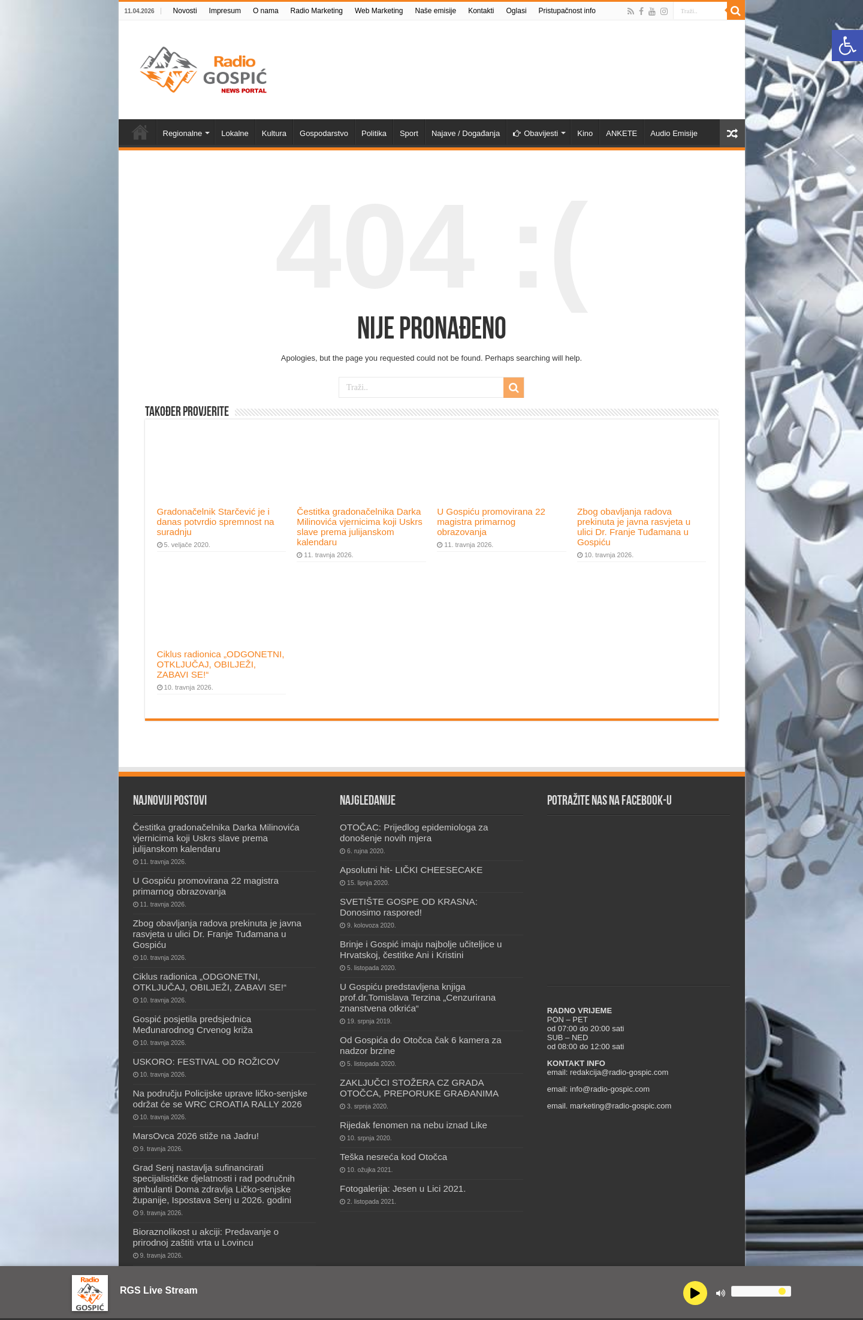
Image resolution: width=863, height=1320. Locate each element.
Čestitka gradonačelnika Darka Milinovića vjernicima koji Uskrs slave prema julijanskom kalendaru (360, 526)
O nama (266, 11)
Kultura (274, 133)
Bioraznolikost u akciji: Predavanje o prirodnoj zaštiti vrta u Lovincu (206, 1237)
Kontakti (481, 11)
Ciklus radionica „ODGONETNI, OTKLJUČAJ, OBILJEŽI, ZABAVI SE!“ (221, 664)
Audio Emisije (674, 133)
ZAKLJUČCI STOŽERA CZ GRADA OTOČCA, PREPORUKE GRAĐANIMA (419, 1087)
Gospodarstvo (324, 133)
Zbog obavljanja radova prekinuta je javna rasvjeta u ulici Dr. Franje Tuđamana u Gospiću (633, 526)
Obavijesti (535, 133)
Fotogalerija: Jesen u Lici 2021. (403, 1188)
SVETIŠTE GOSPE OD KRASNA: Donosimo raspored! (409, 906)
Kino (585, 133)
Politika (374, 133)
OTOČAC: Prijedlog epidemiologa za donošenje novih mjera (414, 832)
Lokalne (235, 133)
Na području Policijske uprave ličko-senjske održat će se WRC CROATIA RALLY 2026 (220, 1098)
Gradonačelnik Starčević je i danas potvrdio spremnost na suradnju (215, 521)
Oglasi (516, 11)
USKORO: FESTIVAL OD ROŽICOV (206, 1061)
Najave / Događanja (466, 133)
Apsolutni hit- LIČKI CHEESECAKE (411, 870)
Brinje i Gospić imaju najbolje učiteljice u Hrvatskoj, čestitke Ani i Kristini (421, 949)
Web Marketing (379, 11)
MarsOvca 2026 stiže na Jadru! (196, 1136)
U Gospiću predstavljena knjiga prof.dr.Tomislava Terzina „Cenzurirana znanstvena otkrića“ (418, 997)
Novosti (185, 11)
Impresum (225, 11)
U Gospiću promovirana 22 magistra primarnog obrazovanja (491, 521)
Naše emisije (435, 11)
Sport (409, 133)
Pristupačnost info (567, 11)
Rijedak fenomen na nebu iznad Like (413, 1125)
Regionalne (183, 133)
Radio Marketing (317, 11)
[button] (847, 45)
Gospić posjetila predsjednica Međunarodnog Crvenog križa (193, 1024)
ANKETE (621, 133)
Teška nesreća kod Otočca (393, 1157)
